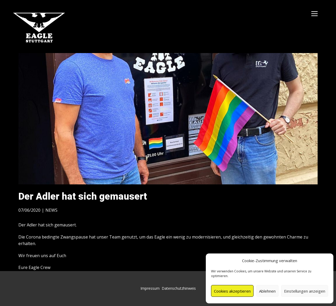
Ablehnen (267, 291)
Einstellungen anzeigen (304, 291)
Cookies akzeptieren (232, 291)
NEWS (51, 210)
